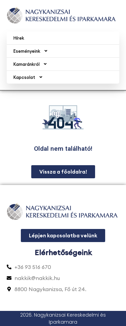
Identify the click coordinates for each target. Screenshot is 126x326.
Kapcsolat (28, 77)
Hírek (18, 38)
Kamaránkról (30, 63)
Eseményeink (30, 50)
